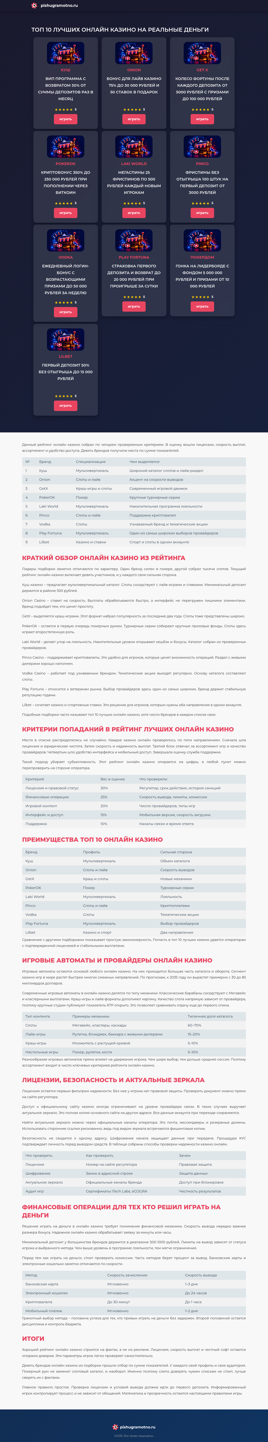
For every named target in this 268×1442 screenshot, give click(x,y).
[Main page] (134, 5)
